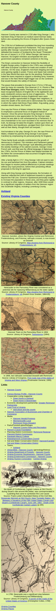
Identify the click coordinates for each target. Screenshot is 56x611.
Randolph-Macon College (18, 436)
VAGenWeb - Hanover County (20, 450)
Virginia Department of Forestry (20, 452)
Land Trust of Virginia (16, 407)
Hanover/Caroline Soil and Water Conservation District (31, 442)
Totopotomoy (37, 334)
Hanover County (14, 390)
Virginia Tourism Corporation (19, 459)
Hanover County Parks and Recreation (29, 427)
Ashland (5, 191)
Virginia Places (7, 609)
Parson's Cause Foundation (19, 430)
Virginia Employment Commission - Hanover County (29, 456)
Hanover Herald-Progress (24, 418)
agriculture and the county (24, 409)
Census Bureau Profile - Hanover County (24, 394)
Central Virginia (40, 459)
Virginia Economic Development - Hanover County (28, 454)
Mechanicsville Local (22, 421)
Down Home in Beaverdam (24, 400)
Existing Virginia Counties (15, 196)
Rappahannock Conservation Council (23, 439)
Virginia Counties (8, 606)
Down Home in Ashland (23, 398)
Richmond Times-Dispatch (24, 423)
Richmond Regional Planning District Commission (28, 433)
